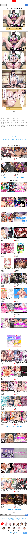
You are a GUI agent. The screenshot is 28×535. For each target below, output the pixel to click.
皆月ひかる (14, 529)
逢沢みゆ (6, 524)
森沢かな (25, 524)
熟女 (26, 518)
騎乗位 (18, 519)
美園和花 (9, 529)
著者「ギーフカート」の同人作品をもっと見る (14, 177)
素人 (15, 519)
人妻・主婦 (23, 518)
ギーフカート (14, 136)
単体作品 (11, 518)
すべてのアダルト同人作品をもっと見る (14, 509)
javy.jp (14, 1)
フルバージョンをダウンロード (14, 28)
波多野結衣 (17, 524)
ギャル (23, 139)
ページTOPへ (25, 533)
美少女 (10, 519)
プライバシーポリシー (15, 532)
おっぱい (9, 139)
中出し (18, 139)
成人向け (3, 139)
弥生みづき (14, 524)
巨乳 (20, 139)
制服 (25, 139)
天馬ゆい (19, 529)
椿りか (3, 529)
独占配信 (17, 518)
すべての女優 (2, 524)
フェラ (16, 139)
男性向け (6, 139)
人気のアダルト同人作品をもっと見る (14, 426)
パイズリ (13, 139)
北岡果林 (10, 524)
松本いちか (24, 529)
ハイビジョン (7, 518)
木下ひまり (21, 524)
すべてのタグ (3, 518)
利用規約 (11, 532)
